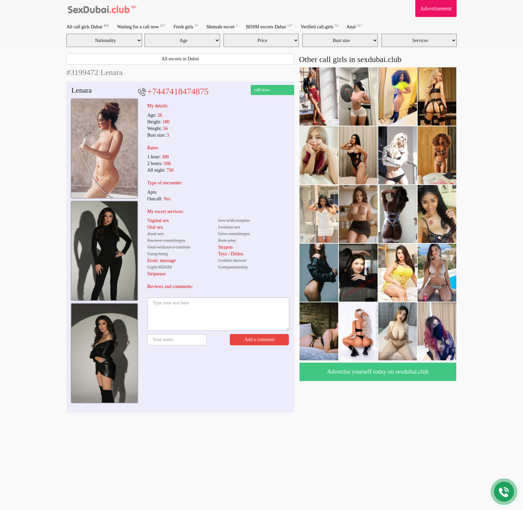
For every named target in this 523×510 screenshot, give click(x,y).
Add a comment (259, 339)
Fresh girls (185, 26)
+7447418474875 (178, 91)
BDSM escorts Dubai (269, 26)
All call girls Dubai (87, 26)
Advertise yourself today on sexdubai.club (378, 371)
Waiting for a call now (141, 26)
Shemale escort (222, 26)
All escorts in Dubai (180, 58)
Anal (354, 26)
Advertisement (436, 8)
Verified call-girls (319, 26)
